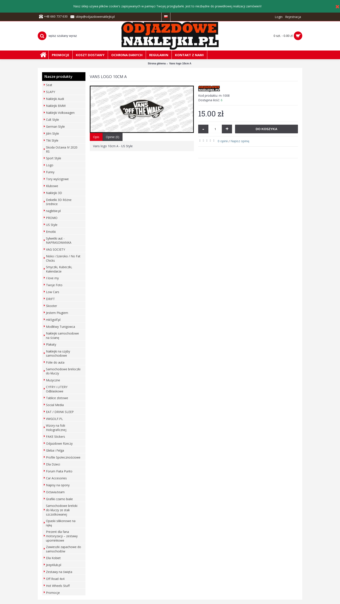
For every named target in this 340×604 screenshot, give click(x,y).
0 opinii (223, 141)
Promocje (53, 593)
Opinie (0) (112, 137)
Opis (96, 137)
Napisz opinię (239, 141)
